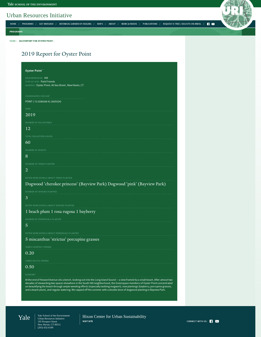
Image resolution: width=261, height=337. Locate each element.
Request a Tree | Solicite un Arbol (182, 24)
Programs (27, 24)
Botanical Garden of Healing (75, 24)
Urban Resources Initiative (39, 15)
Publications (150, 24)
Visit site (88, 321)
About (112, 24)
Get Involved (46, 24)
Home (13, 24)
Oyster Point (33, 71)
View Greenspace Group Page (41, 89)
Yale (24, 317)
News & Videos (129, 24)
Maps (100, 24)
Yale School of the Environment (25, 2)
